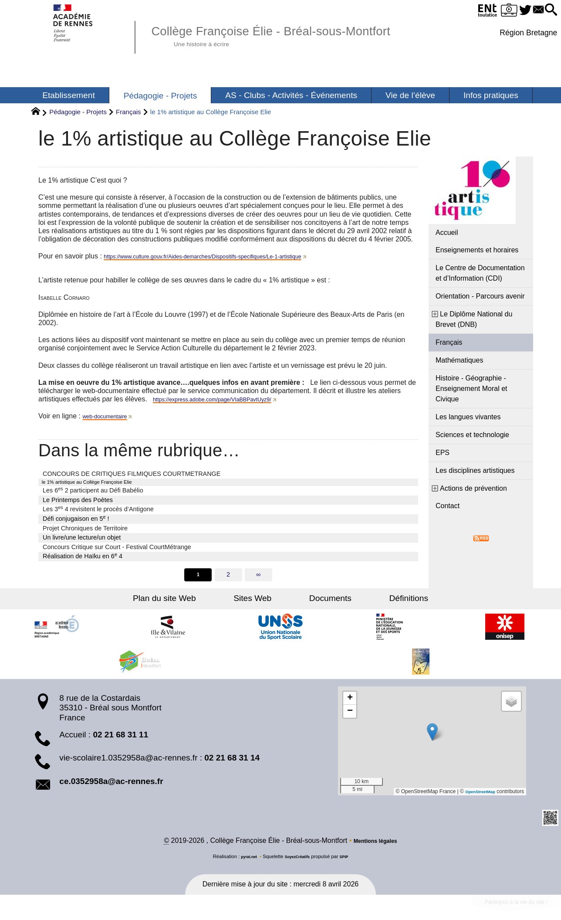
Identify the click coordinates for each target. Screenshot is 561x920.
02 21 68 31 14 (232, 761)
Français (128, 111)
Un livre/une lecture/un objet (82, 539)
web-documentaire (111, 416)
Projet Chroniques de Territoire (85, 529)
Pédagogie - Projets (78, 111)
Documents (321, 602)
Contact (448, 505)
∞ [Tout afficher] (259, 577)
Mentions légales (375, 845)
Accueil (447, 232)
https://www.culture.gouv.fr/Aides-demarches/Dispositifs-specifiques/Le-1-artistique (231, 256)
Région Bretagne (526, 32)
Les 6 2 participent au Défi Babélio (93, 492)
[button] (549, 10)
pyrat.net (244, 861)
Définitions (380, 602)
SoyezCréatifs (298, 861)
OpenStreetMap (475, 795)
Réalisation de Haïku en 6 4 (82, 558)
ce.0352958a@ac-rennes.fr (111, 784)
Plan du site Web (192, 602)
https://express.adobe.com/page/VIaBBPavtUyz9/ (229, 399)
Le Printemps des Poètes (78, 502)
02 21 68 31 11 (120, 738)
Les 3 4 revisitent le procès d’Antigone (98, 511)
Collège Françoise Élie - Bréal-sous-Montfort (305, 34)
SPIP (349, 861)
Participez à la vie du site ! (503, 909)
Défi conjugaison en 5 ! (76, 520)
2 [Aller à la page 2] (228, 577)
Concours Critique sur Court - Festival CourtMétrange (117, 549)
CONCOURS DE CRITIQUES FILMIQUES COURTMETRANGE (131, 473)
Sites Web (262, 602)
